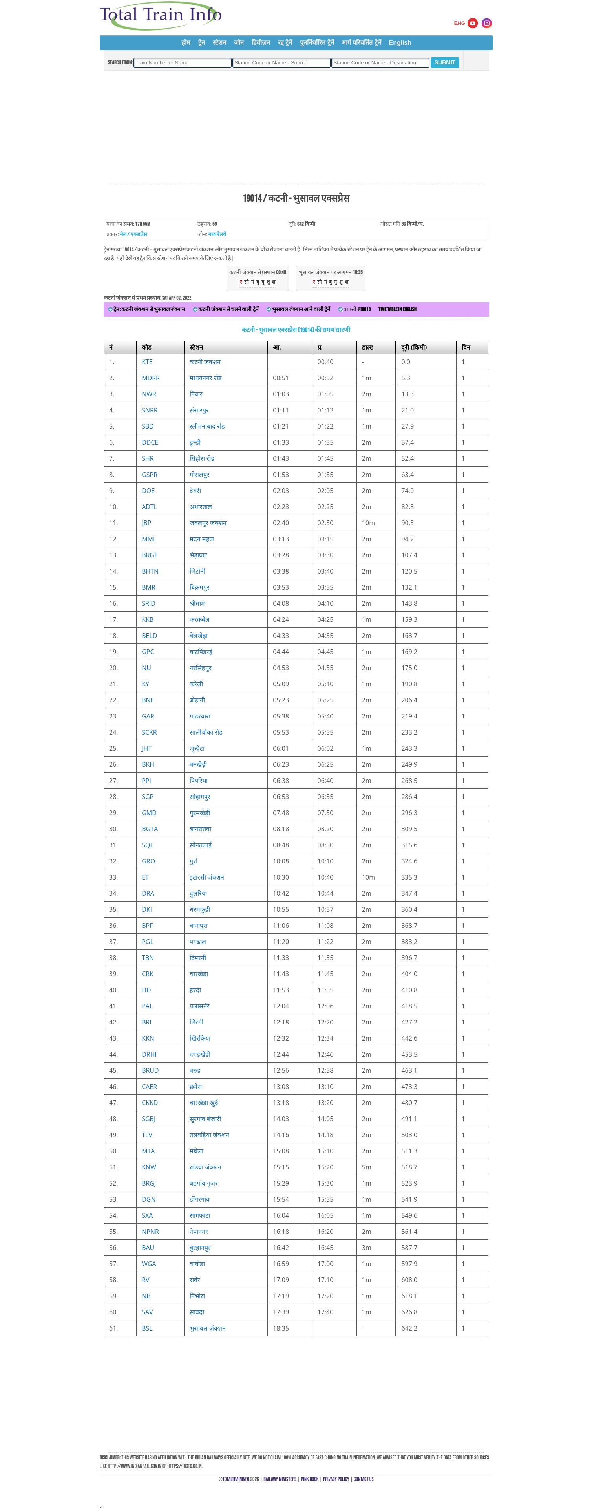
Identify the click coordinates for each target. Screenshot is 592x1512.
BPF (147, 925)
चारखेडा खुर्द (204, 1102)
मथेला (196, 1151)
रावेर (195, 1280)
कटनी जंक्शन (205, 361)
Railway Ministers (279, 1479)
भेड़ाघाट (198, 555)
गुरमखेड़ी (200, 812)
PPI (146, 780)
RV (145, 1280)
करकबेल (200, 619)
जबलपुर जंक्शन (208, 523)
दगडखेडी (200, 1054)
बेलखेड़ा (199, 635)
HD (146, 990)
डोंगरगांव (200, 1199)
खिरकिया (200, 1038)
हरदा (195, 990)
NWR (149, 394)
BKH (148, 764)
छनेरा (196, 1086)
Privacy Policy (336, 1479)
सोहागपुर (200, 796)
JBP (146, 523)
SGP (147, 796)
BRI (147, 1022)
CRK (147, 974)
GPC (148, 651)
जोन (239, 42)
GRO (148, 861)
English (400, 42)
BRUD (150, 1070)
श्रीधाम (197, 603)
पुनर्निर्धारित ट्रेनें (317, 42)
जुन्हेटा (197, 748)
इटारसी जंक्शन (207, 877)
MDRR (151, 378)
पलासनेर (200, 1006)
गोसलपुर (200, 474)
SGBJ (148, 1118)
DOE (148, 490)
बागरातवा (200, 829)
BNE (148, 700)
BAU (148, 1247)
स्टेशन (219, 42)
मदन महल (202, 539)
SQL (147, 845)
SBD (148, 426)
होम (185, 42)
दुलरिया (198, 893)
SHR (147, 458)
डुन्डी (195, 442)
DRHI (149, 1054)
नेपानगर (199, 1231)
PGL (147, 941)
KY (145, 684)
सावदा (197, 1312)
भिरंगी (196, 1022)
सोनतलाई (201, 845)
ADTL (149, 506)
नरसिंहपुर (201, 667)
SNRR (150, 410)
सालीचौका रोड (206, 732)
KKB (147, 619)
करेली (196, 684)
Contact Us (364, 1479)
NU (146, 667)
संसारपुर (199, 410)
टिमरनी (198, 957)
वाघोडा (197, 1263)
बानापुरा (199, 925)
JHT (147, 748)
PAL (147, 1006)
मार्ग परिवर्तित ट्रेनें (361, 42)
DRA (148, 893)
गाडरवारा (200, 716)
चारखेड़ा (199, 974)
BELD (149, 635)
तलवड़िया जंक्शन (209, 1135)
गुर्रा (193, 861)
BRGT (150, 555)
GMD (149, 812)
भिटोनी (197, 571)
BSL (147, 1328)
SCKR (149, 732)
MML (149, 539)
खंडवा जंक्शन (205, 1167)
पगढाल (198, 941)
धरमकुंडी (200, 909)
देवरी (195, 490)
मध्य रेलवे (217, 234)
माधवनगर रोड (206, 378)
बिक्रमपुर (200, 587)
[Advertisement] (296, 127)
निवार (196, 394)
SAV (147, 1312)
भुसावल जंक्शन (208, 1328)
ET (145, 877)
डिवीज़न (261, 42)
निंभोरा (197, 1296)
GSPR (149, 474)
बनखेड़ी (198, 764)
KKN (148, 1038)
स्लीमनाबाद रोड (207, 426)
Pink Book (310, 1479)
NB (146, 1296)
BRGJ (149, 1183)
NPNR (150, 1231)
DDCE (150, 442)
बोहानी (197, 700)
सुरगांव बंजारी (205, 1118)
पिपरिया (199, 780)
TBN (148, 957)
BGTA (150, 829)
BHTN (150, 571)
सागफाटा (200, 1215)
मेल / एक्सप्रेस (133, 234)
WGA (149, 1263)
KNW (149, 1167)
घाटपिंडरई (201, 651)
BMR (148, 587)
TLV (147, 1135)
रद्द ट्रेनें (285, 42)
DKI (147, 909)
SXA (147, 1215)
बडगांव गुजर (204, 1183)
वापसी (354, 309)
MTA (148, 1151)
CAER (149, 1086)
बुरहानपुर (200, 1247)
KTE (147, 361)
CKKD (150, 1102)
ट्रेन (201, 42)
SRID (148, 603)
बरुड (195, 1070)
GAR (148, 716)
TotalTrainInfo (236, 1479)
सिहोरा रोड (202, 458)
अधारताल (201, 506)
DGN (148, 1199)
